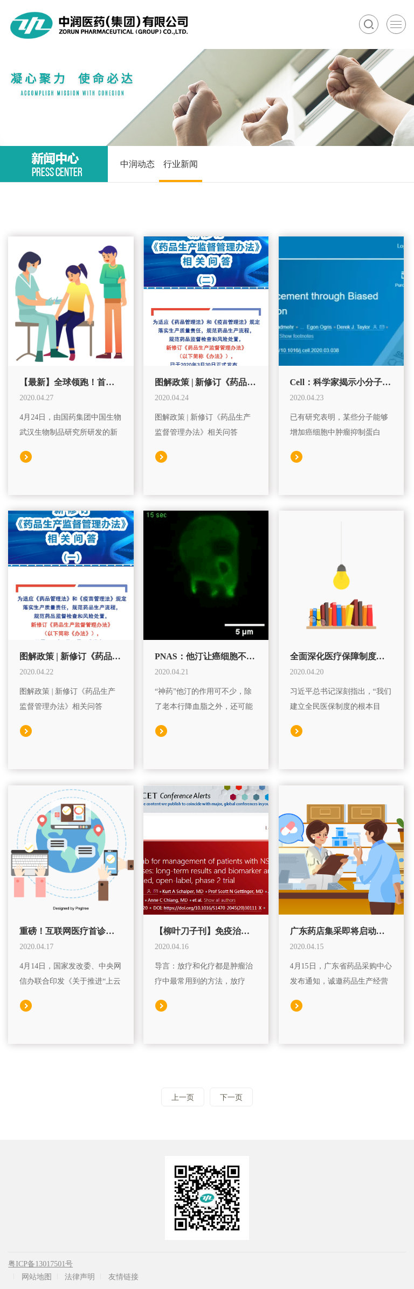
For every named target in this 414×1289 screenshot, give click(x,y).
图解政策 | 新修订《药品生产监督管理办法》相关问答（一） (70, 656)
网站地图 (37, 1277)
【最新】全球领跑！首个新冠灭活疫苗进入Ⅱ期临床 (70, 382)
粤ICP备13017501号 (40, 1264)
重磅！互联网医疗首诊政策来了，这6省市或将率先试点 (70, 931)
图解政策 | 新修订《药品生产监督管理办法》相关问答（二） (206, 382)
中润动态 (137, 164)
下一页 (231, 1097)
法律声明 (80, 1277)
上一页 (182, 1097)
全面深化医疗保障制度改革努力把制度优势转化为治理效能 (341, 656)
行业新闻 (180, 164)
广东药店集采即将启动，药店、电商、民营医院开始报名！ (341, 931)
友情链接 (123, 1277)
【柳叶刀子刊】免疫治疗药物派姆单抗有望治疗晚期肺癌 (206, 931)
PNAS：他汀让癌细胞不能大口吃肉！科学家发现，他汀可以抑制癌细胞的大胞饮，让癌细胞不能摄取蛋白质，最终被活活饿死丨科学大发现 (206, 656)
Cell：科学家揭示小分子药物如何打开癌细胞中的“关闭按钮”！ (341, 382)
